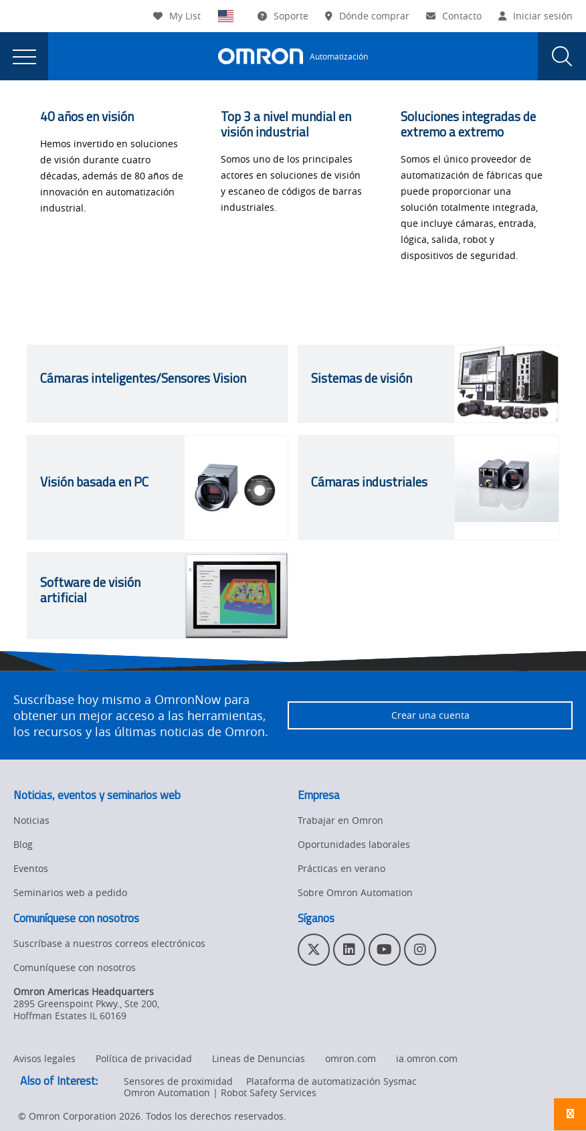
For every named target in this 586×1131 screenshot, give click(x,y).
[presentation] (24, 56)
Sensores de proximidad (178, 1081)
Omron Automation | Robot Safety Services (220, 1092)
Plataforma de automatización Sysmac (331, 1081)
